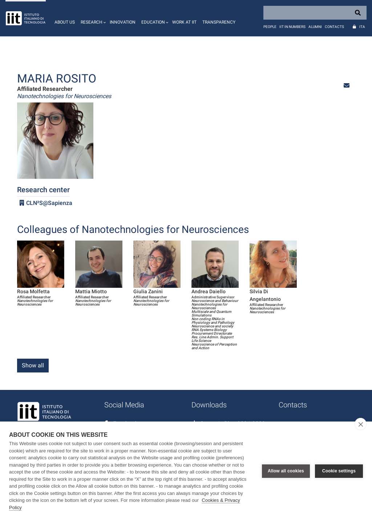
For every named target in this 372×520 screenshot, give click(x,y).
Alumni (315, 27)
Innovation (123, 22)
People (269, 27)
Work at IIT (184, 22)
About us (64, 22)
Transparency (218, 22)
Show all (33, 365)
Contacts (334, 27)
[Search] (315, 13)
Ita (362, 27)
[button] (92, 18)
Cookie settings (339, 470)
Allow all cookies (286, 470)
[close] (361, 424)
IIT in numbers (292, 27)
